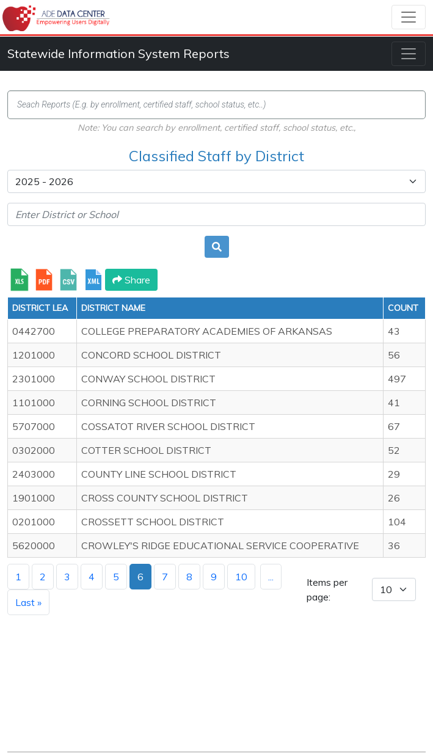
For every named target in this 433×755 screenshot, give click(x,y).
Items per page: (327, 589)
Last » (28, 602)
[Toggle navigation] (408, 17)
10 (241, 577)
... (271, 577)
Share (131, 280)
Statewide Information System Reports (118, 53)
